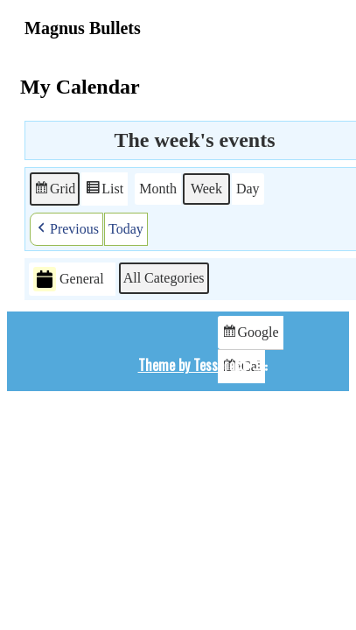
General (68, 279)
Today (125, 228)
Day (248, 188)
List (104, 191)
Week (206, 188)
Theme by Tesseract (192, 364)
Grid (54, 191)
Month (158, 188)
